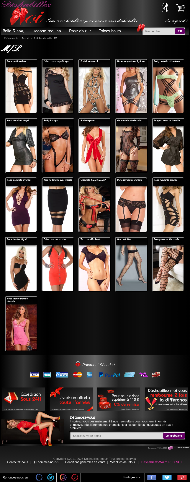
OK (180, 31)
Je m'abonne (174, 435)
